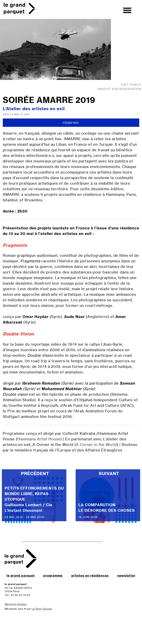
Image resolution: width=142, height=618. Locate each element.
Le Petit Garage (42, 608)
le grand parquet (20, 575)
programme (52, 575)
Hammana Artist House (38, 439)
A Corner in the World (96, 444)
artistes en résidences (90, 575)
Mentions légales (16, 604)
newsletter (126, 575)
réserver (71, 122)
